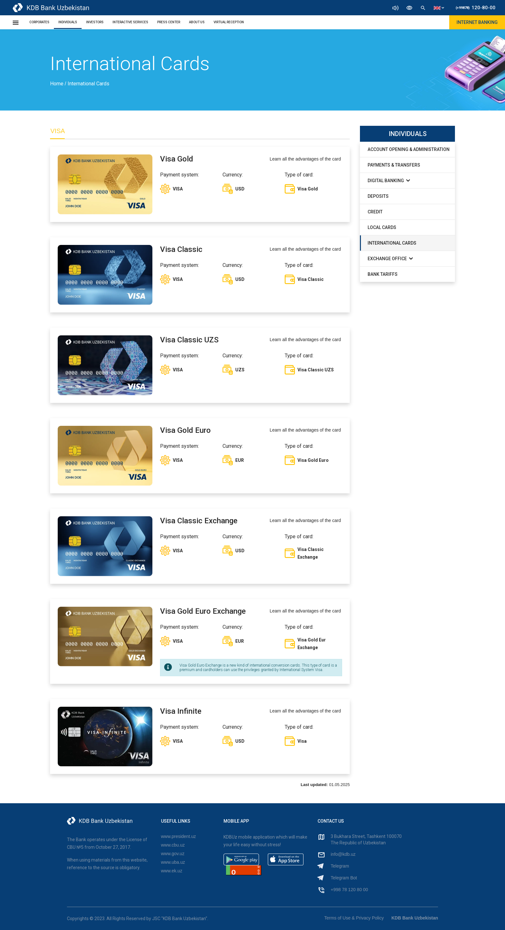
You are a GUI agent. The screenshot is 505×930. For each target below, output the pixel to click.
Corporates (39, 22)
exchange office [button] (390, 258)
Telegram (340, 866)
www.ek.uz (171, 870)
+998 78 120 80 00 (349, 889)
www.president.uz (178, 836)
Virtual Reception (229, 22)
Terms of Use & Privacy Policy (354, 917)
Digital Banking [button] (389, 180)
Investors (95, 22)
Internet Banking (477, 22)
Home (57, 84)
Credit (375, 211)
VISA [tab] (57, 130)
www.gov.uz (173, 853)
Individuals (67, 22)
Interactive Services (130, 22)
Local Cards (382, 227)
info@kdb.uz (343, 854)
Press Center (168, 22)
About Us (197, 22)
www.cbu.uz (173, 845)
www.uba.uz (173, 862)
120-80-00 (475, 8)
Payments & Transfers (394, 165)
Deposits (378, 196)
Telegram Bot (344, 877)
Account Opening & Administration (409, 149)
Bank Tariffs (383, 274)
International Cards (392, 243)
